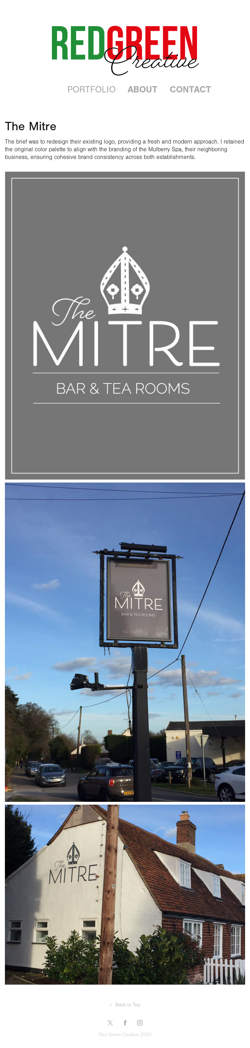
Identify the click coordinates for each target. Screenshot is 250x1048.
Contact (190, 89)
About (142, 89)
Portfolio (91, 89)
